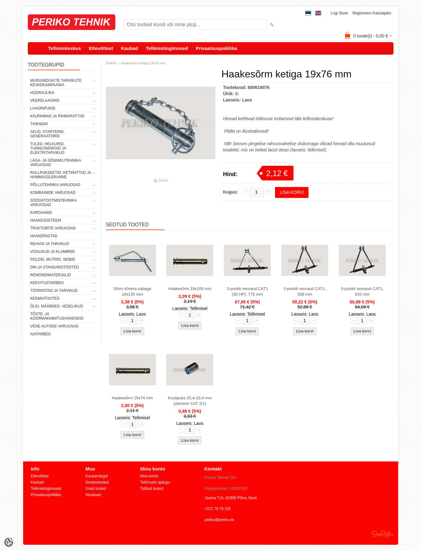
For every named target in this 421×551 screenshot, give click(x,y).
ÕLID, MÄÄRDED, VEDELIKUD (56, 306)
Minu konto (149, 476)
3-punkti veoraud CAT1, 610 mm (362, 291)
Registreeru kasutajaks (371, 13)
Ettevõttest (101, 48)
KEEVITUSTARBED (47, 283)
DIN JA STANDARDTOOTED (54, 267)
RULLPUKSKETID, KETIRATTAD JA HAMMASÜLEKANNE (60, 174)
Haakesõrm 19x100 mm (189, 288)
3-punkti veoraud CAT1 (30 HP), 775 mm (247, 291)
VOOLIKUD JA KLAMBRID (52, 251)
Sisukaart (93, 495)
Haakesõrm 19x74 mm (132, 398)
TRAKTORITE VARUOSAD (53, 228)
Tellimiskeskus (64, 48)
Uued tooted (96, 488)
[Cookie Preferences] (8, 542)
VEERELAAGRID (44, 100)
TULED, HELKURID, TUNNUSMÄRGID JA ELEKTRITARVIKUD (48, 148)
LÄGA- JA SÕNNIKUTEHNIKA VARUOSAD (55, 162)
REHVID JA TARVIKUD (49, 244)
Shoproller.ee (382, 534)
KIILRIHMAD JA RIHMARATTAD (57, 116)
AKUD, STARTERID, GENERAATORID (47, 134)
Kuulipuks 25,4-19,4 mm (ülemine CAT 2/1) (190, 401)
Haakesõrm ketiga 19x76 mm (143, 63)
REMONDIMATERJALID (50, 275)
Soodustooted (97, 482)
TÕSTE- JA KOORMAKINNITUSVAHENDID (56, 316)
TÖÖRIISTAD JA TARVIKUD (54, 290)
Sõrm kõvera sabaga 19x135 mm (132, 291)
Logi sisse (339, 13)
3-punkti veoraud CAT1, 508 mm (304, 291)
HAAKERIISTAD (44, 236)
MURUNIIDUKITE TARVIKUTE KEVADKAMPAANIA (56, 82)
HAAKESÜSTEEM (45, 220)
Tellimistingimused (167, 48)
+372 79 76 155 (218, 509)
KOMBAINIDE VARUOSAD (53, 192)
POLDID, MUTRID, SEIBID (52, 259)
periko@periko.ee (219, 520)
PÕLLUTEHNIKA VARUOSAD (55, 185)
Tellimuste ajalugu (155, 482)
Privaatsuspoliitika (216, 48)
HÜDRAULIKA (42, 93)
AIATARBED (40, 334)
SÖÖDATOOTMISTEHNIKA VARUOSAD (53, 202)
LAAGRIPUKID (43, 108)
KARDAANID (41, 212)
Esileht (111, 63)
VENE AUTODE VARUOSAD (54, 326)
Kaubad (129, 48)
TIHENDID (39, 124)
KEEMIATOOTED (45, 298)
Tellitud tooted (151, 488)
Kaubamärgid (97, 476)
